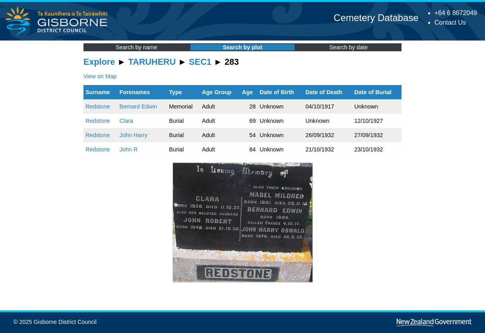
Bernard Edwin (138, 106)
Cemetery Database (376, 17)
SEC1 (200, 62)
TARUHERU (152, 62)
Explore (99, 62)
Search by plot (242, 47)
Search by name (136, 47)
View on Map (99, 76)
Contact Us (450, 22)
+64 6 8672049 (456, 13)
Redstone (97, 106)
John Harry (133, 135)
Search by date (348, 47)
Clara (126, 121)
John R (129, 149)
